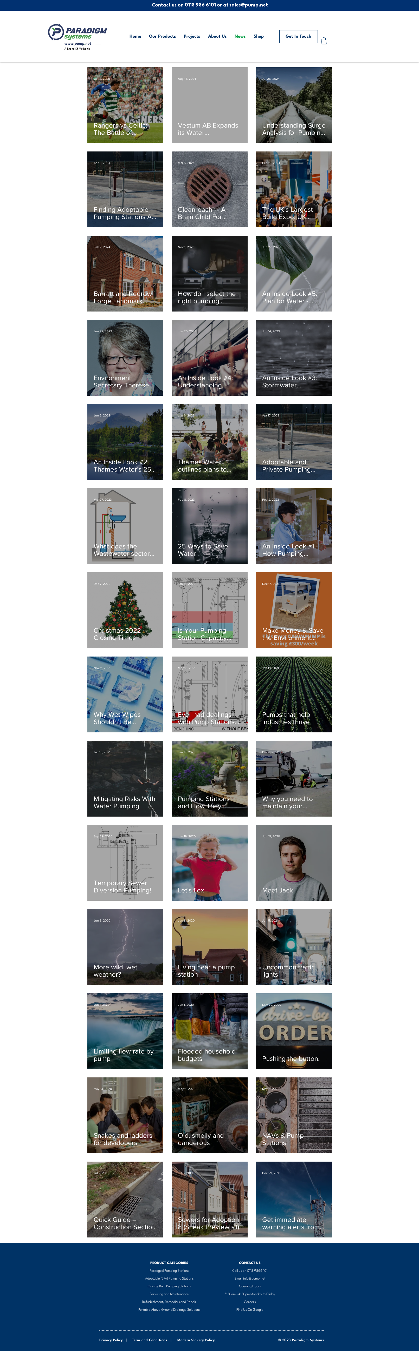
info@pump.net (254, 1278)
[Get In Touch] (298, 36)
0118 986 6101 (200, 5)
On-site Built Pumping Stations (169, 1286)
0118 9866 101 (257, 1271)
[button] (324, 40)
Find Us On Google (249, 1310)
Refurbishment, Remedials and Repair (169, 1302)
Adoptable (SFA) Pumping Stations (169, 1278)
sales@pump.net (248, 5)
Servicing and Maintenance (169, 1294)
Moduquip (84, 49)
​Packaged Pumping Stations (169, 1271)
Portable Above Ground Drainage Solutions (169, 1310)
